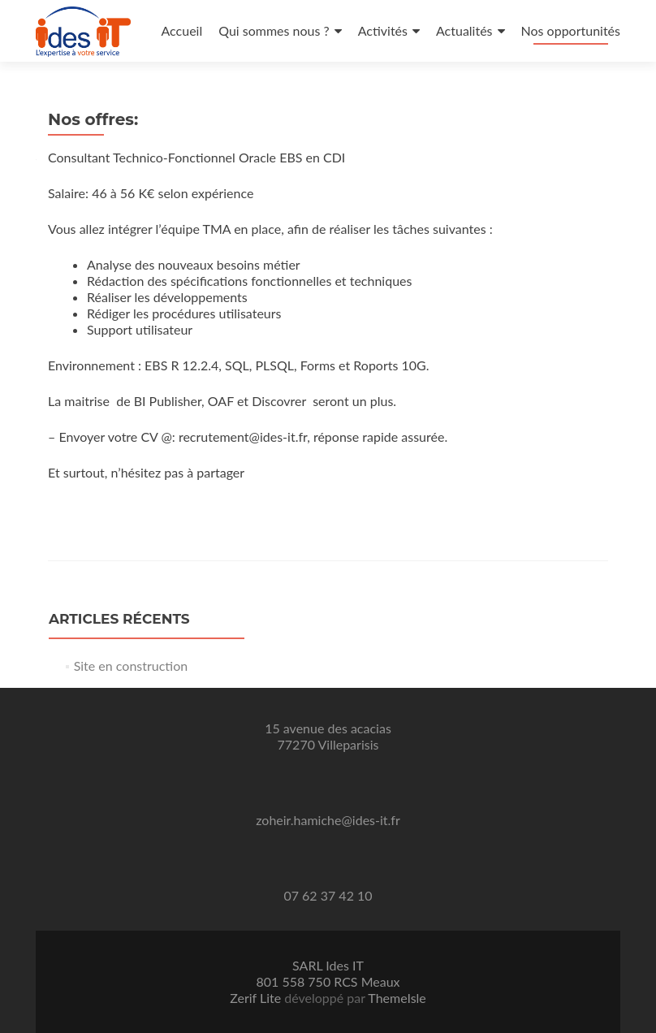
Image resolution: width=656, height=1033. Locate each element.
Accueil (181, 30)
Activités (383, 30)
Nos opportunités (570, 30)
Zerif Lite (257, 997)
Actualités (464, 30)
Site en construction (131, 665)
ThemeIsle (396, 997)
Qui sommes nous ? (273, 30)
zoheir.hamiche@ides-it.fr (328, 820)
